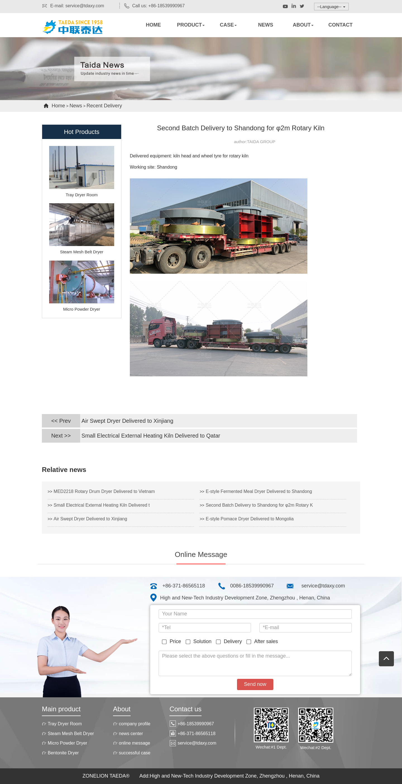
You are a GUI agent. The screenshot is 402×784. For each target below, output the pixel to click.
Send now (255, 684)
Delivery (230, 642)
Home (58, 105)
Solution (200, 642)
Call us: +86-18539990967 (154, 6)
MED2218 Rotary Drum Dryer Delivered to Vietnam (104, 491)
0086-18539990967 (252, 586)
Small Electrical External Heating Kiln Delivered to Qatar (151, 436)
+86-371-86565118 (183, 586)
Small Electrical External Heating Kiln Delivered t (102, 505)
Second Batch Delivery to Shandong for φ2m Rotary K (259, 505)
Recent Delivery (104, 105)
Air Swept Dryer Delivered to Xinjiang (127, 421)
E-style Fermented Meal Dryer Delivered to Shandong (259, 491)
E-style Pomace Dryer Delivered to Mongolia (250, 518)
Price (172, 642)
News (76, 105)
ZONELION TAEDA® (106, 776)
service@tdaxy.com (323, 586)
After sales (263, 642)
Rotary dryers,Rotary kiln (78, 32)
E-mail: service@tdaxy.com (73, 6)
